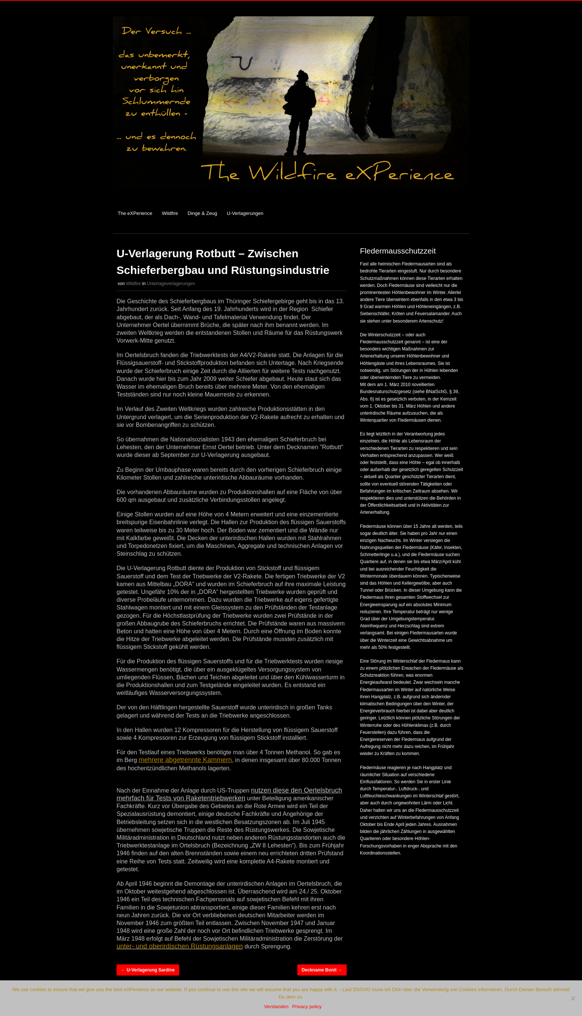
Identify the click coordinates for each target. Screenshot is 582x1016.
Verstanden (276, 1006)
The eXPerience (135, 213)
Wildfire (170, 213)
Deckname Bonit (322, 970)
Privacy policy (306, 1006)
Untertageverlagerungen (171, 283)
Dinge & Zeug (203, 213)
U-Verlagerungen (245, 213)
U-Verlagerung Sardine (148, 970)
